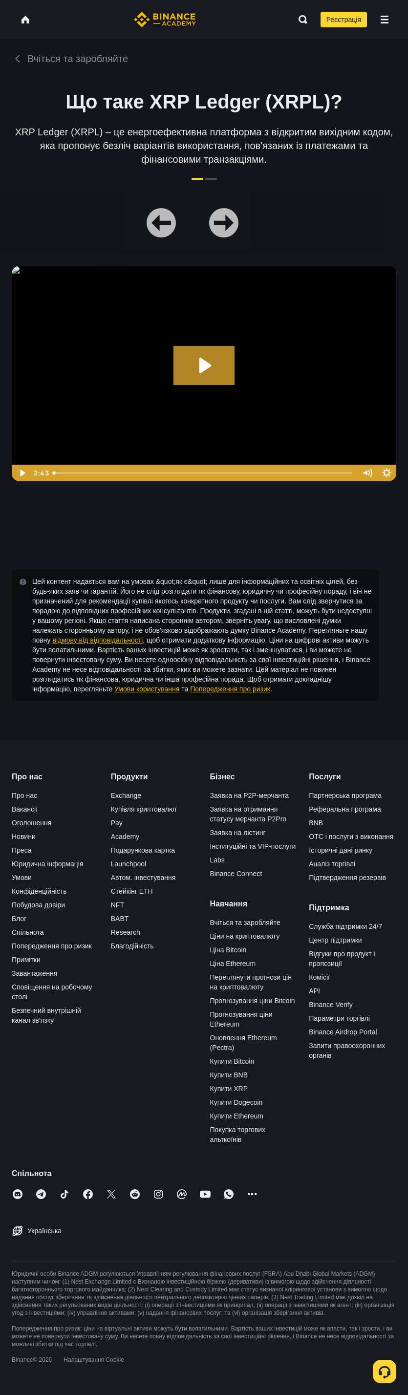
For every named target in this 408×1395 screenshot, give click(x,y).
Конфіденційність (39, 891)
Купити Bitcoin (232, 1061)
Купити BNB (229, 1075)
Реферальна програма (345, 809)
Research (125, 932)
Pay (117, 823)
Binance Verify (331, 1005)
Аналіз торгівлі (332, 864)
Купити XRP (229, 1089)
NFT (117, 905)
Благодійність (132, 946)
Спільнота (28, 932)
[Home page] (165, 19)
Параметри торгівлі (339, 1018)
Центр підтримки (335, 940)
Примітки (26, 960)
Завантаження (34, 973)
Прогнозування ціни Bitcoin (252, 1001)
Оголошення (31, 823)
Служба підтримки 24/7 (345, 926)
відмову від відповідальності (97, 640)
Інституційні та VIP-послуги (253, 846)
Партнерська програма (345, 795)
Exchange (126, 795)
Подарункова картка (143, 850)
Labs (217, 860)
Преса (21, 850)
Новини (24, 836)
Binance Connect (236, 874)
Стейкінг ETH (132, 891)
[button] (384, 19)
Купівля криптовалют (144, 809)
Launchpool (128, 864)
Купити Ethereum (236, 1116)
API (314, 991)
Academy (125, 836)
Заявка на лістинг (238, 833)
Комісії (319, 977)
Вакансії (25, 809)
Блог (19, 919)
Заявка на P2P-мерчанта (249, 795)
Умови (22, 877)
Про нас (24, 795)
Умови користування (146, 689)
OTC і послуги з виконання (351, 836)
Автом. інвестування (143, 877)
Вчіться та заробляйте (245, 922)
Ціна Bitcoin (228, 950)
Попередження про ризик (230, 689)
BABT (120, 919)
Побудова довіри (38, 905)
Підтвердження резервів (347, 877)
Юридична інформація (48, 864)
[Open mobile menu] (384, 19)
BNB (316, 823)
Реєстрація (343, 19)
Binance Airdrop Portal (343, 1032)
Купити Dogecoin (236, 1102)
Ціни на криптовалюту (245, 936)
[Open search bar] (300, 19)
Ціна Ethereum (233, 963)
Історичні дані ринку (340, 850)
